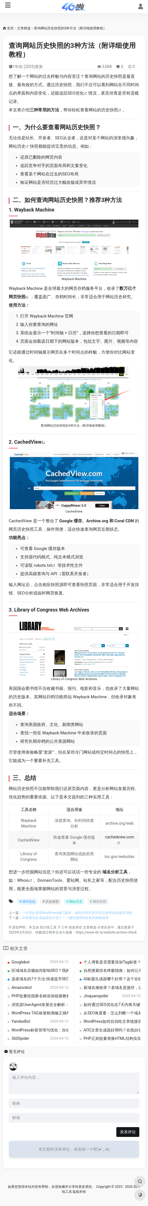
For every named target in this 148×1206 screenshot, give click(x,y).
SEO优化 (76, 93)
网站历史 (17, 146)
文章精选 (24, 28)
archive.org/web (119, 823)
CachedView (28, 442)
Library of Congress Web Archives (51, 610)
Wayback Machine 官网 (51, 316)
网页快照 (17, 296)
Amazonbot (21, 987)
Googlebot (20, 962)
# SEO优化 (27, 902)
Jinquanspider (96, 996)
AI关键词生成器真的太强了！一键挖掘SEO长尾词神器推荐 (65, 918)
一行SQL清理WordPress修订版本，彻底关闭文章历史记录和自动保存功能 (77, 913)
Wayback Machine (34, 210)
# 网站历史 (74, 902)
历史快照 (109, 109)
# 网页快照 (98, 902)
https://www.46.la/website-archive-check (106, 932)
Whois (23, 880)
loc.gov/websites (119, 856)
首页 (10, 28)
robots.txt (43, 565)
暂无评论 (17, 1051)
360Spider (20, 1038)
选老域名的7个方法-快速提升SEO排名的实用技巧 (54, 979)
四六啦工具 (48, 927)
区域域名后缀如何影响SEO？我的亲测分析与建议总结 (58, 970)
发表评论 (128, 1132)
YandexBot (20, 1021)
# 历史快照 (51, 902)
